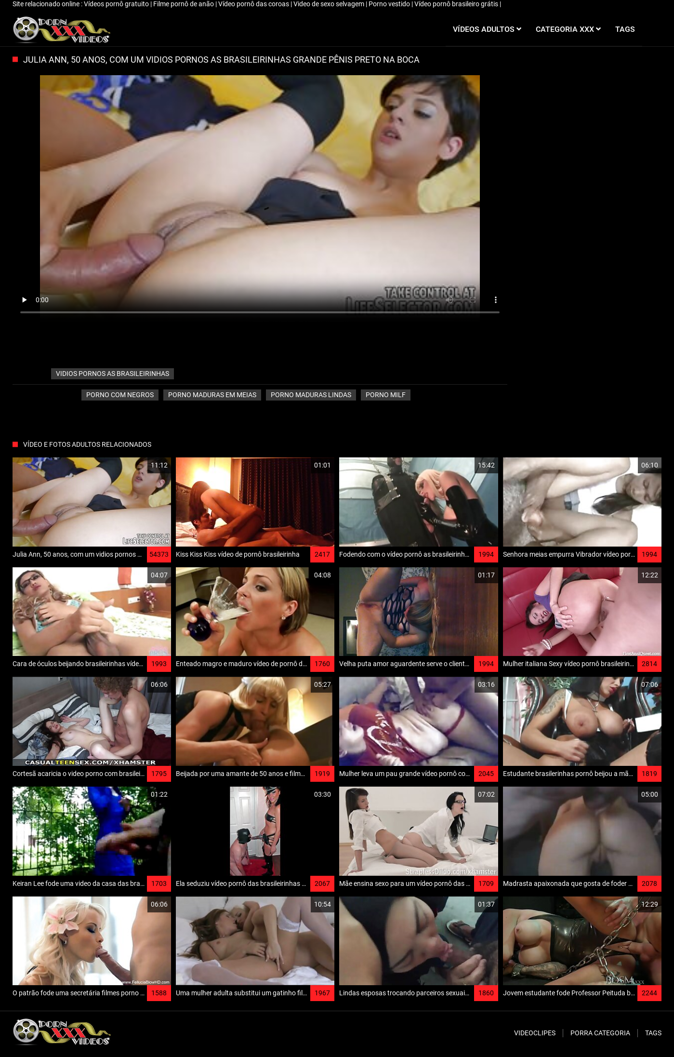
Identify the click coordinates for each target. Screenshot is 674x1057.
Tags (653, 1033)
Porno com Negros (120, 395)
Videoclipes (534, 1033)
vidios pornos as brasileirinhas (112, 373)
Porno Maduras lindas (311, 395)
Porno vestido (390, 4)
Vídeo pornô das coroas (254, 4)
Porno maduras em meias (212, 395)
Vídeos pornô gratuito (117, 4)
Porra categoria (600, 1033)
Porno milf (386, 395)
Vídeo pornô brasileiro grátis (457, 4)
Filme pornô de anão (184, 4)
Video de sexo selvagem (329, 4)
